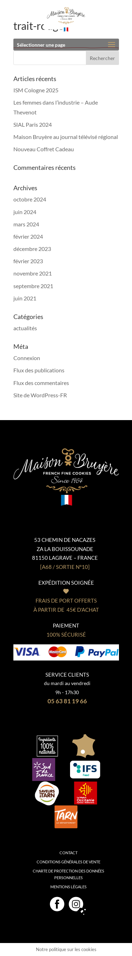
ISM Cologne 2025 (35, 90)
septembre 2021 (33, 286)
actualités (25, 328)
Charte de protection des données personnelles (68, 874)
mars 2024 (26, 224)
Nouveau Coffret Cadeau (43, 149)
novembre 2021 (32, 273)
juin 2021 (24, 298)
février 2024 (28, 236)
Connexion (26, 357)
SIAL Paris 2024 (32, 124)
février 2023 (28, 261)
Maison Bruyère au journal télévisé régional (65, 136)
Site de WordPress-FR (40, 395)
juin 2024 (24, 211)
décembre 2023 (32, 248)
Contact (68, 852)
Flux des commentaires (41, 382)
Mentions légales (68, 886)
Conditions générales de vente (68, 861)
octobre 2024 (29, 199)
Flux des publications (38, 370)
